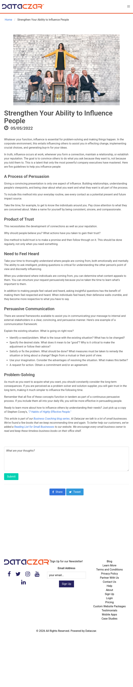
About (109, 590)
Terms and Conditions (109, 569)
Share (57, 491)
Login (109, 598)
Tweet (75, 491)
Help (109, 586)
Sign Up (109, 594)
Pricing (109, 602)
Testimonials (109, 610)
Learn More (109, 565)
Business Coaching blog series (52, 418)
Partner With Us (109, 577)
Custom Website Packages (109, 606)
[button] (128, 6)
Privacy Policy (109, 573)
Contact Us (109, 581)
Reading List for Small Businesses (34, 426)
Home (8, 19)
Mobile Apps (109, 614)
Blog (109, 561)
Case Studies (109, 618)
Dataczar (90, 630)
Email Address (66, 568)
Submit (11, 476)
